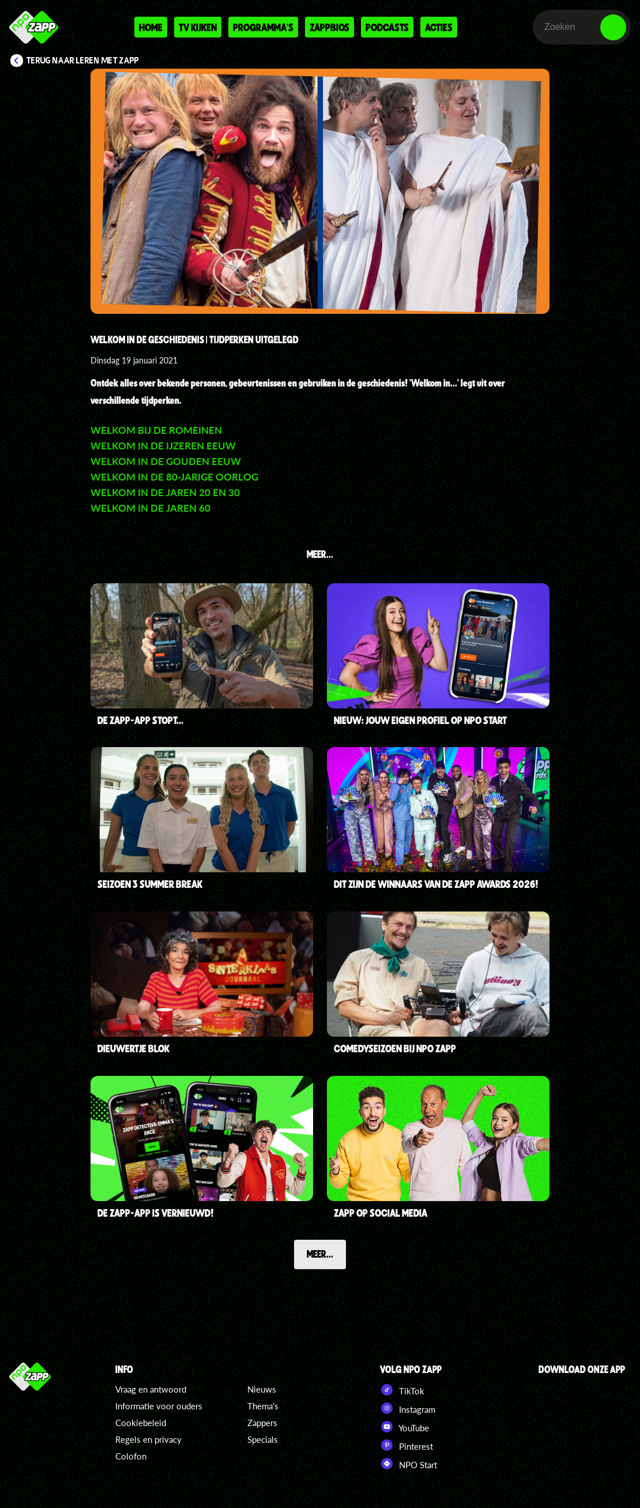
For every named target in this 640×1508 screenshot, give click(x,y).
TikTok (402, 1390)
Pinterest (406, 1445)
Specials (262, 1439)
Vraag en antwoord (150, 1389)
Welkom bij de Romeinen (156, 430)
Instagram (407, 1408)
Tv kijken (198, 27)
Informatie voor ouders (158, 1406)
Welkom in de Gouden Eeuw (166, 461)
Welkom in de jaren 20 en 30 (165, 492)
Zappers (262, 1422)
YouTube (404, 1427)
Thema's (262, 1406)
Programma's (263, 27)
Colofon (130, 1456)
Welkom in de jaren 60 (150, 508)
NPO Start (408, 1464)
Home (151, 27)
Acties (439, 27)
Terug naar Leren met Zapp (83, 60)
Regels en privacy (148, 1439)
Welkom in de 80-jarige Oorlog (174, 477)
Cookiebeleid (140, 1422)
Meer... (320, 1253)
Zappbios (329, 27)
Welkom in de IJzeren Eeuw (163, 446)
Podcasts (387, 27)
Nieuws (261, 1389)
